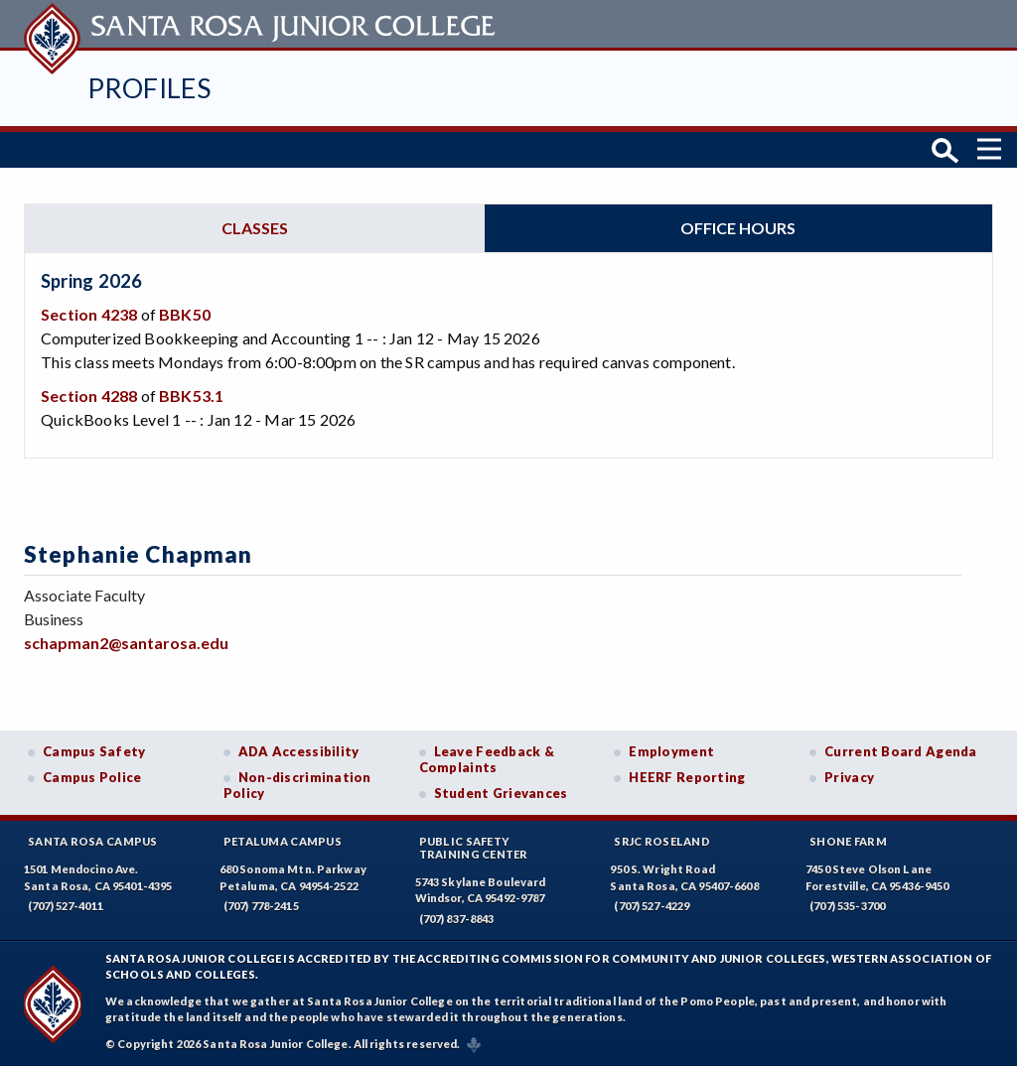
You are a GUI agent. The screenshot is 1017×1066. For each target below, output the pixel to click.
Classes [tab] (254, 227)
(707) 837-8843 (457, 918)
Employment (671, 751)
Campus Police (92, 777)
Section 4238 (89, 314)
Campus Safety (94, 751)
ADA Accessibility (299, 751)
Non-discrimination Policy (297, 785)
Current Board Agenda (900, 751)
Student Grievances (501, 793)
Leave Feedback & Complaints (486, 759)
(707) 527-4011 (65, 905)
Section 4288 (89, 395)
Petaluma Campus (282, 841)
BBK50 (185, 314)
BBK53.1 (191, 395)
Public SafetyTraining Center (473, 848)
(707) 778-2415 (261, 905)
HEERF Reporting (687, 777)
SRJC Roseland (662, 841)
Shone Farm (848, 841)
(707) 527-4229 (651, 905)
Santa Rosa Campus (93, 841)
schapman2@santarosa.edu (126, 642)
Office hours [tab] (738, 227)
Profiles (149, 87)
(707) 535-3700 (847, 905)
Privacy (849, 777)
